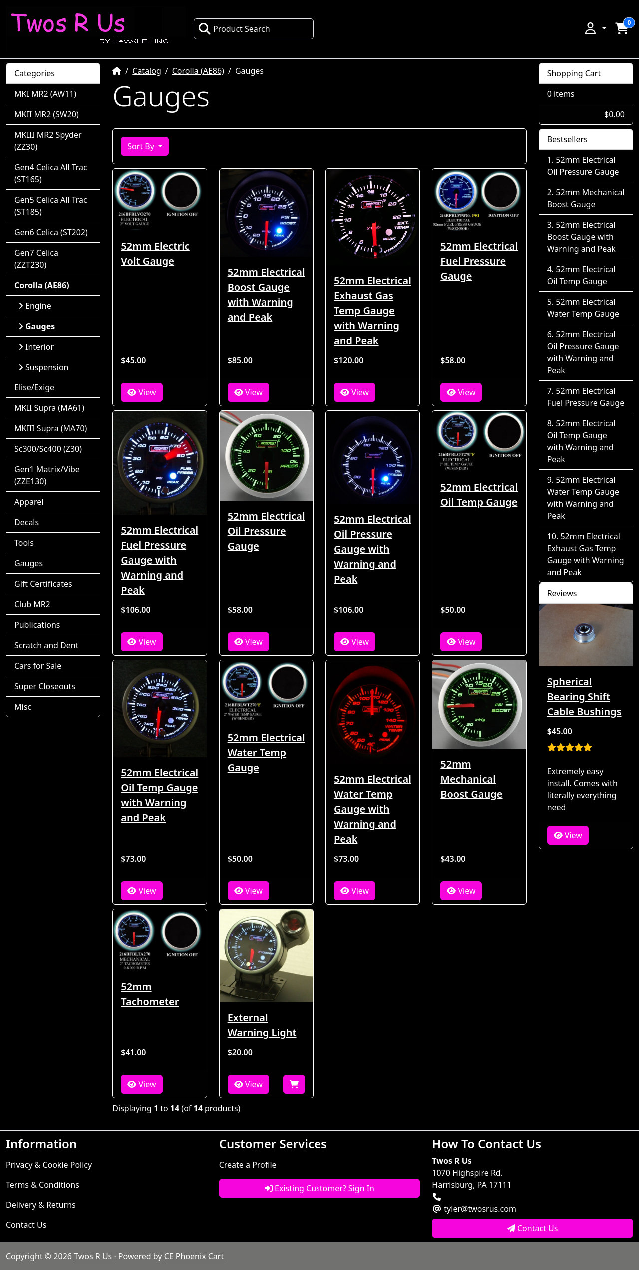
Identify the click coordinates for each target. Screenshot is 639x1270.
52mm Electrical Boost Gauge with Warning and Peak (266, 294)
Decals (26, 522)
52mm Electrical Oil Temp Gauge (479, 494)
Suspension (43, 367)
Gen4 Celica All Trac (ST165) (50, 173)
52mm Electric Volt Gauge (155, 253)
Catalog (146, 70)
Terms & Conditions (42, 1184)
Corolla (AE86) (198, 70)
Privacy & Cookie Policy (49, 1164)
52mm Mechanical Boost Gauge (471, 779)
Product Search (234, 28)
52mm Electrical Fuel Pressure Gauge (479, 261)
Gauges (28, 563)
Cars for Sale (37, 665)
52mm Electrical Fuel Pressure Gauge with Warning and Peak (159, 560)
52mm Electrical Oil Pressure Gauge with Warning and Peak (372, 549)
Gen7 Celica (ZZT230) (36, 258)
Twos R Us (93, 1256)
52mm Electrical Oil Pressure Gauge (266, 531)
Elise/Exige (34, 387)
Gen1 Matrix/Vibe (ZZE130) (47, 475)
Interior (36, 346)
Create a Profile (248, 1164)
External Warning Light (262, 1025)
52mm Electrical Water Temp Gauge (266, 752)
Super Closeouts (44, 686)
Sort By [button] (141, 146)
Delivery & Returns (41, 1204)
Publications (37, 624)
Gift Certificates (43, 583)
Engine (34, 305)
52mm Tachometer (150, 994)
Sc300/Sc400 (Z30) (48, 448)
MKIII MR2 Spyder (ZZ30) (48, 140)
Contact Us (26, 1224)
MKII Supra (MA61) (49, 407)
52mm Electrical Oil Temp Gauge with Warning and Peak (159, 795)
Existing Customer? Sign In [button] (319, 1188)
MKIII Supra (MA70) (50, 428)
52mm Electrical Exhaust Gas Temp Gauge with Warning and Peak (372, 310)
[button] (594, 28)
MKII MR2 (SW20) (46, 114)
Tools (24, 542)
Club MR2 (32, 604)
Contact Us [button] (532, 1228)
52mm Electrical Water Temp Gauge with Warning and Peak (372, 809)
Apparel (28, 501)
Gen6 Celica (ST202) (51, 232)
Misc (22, 706)
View (141, 392)
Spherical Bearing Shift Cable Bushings (584, 696)
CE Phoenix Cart (194, 1256)
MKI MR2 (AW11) (45, 93)
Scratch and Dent (46, 645)
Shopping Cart (574, 73)
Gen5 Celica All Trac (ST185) (50, 205)
